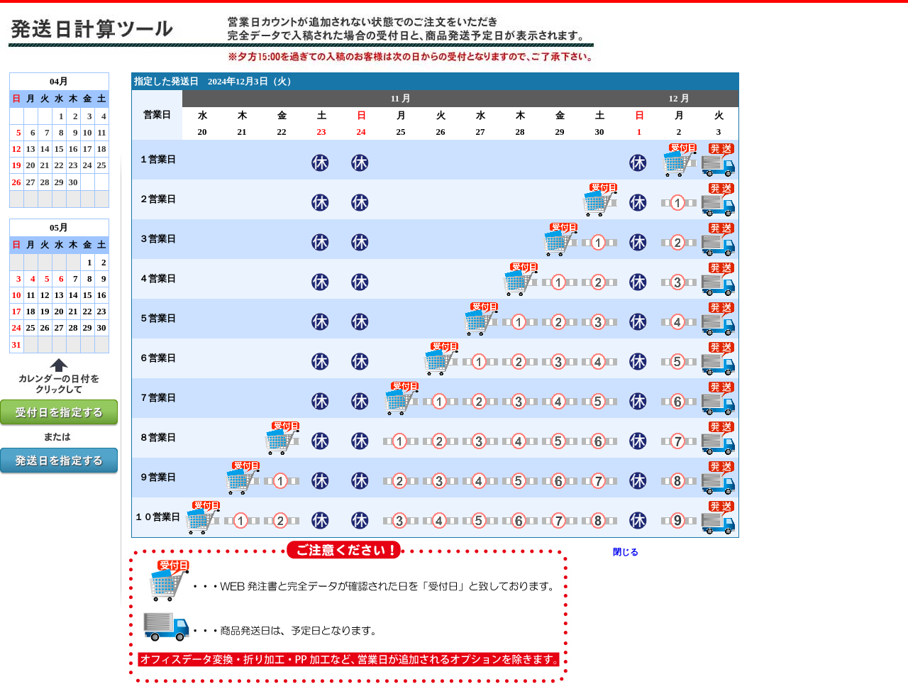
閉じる (625, 552)
